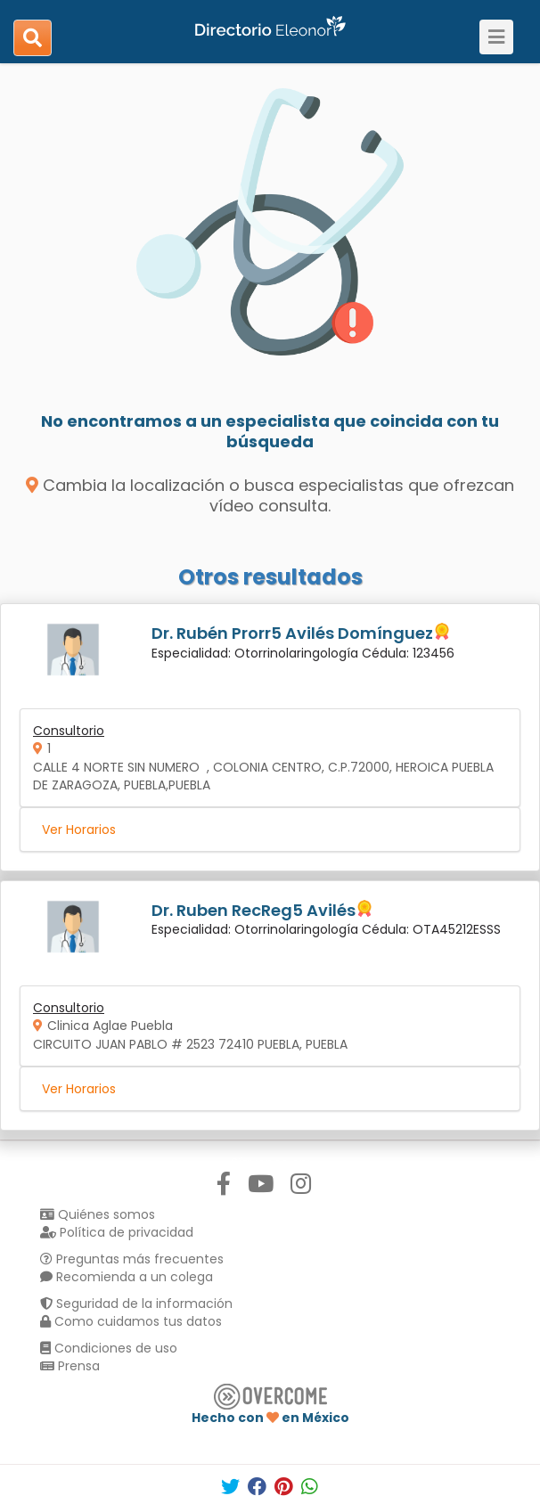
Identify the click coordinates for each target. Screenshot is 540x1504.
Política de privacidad (116, 1232)
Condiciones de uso (108, 1348)
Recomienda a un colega (126, 1277)
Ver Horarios (79, 829)
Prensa (70, 1366)
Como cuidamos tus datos (131, 1321)
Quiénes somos (97, 1214)
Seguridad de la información (136, 1303)
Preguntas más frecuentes (132, 1259)
